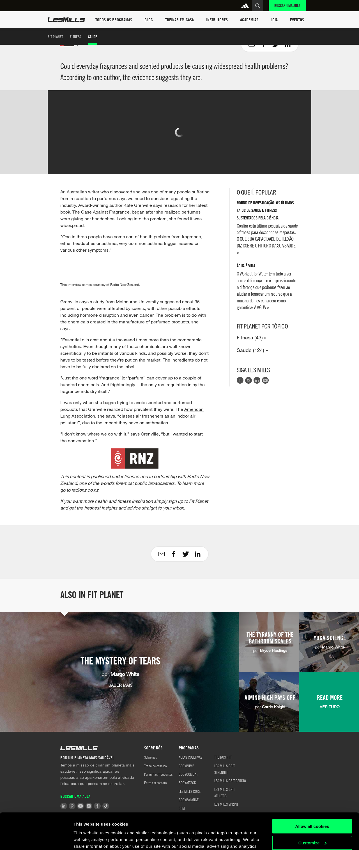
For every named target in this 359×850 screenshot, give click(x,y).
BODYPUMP (186, 765)
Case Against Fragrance (105, 211)
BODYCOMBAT (188, 774)
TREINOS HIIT (223, 756)
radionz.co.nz (85, 489)
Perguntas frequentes (158, 774)
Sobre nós (150, 756)
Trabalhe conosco (155, 765)
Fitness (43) (250, 337)
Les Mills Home (66, 19)
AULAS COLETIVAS (190, 756)
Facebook (240, 380)
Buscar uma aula (287, 5)
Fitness (75, 36)
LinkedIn (257, 380)
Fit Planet (55, 36)
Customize (312, 806)
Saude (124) (250, 350)
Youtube (265, 380)
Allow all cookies (312, 790)
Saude (92, 36)
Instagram (248, 380)
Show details (86, 839)
